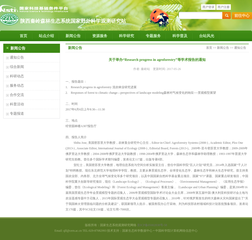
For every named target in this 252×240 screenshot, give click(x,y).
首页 (23, 36)
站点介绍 (46, 36)
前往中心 (241, 16)
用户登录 (208, 7)
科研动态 (17, 76)
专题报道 (17, 113)
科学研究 (126, 36)
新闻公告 (73, 36)
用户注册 (223, 7)
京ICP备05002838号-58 (152, 225)
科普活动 (17, 104)
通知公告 (17, 57)
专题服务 (153, 36)
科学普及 (179, 36)
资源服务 (99, 36)
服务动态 (17, 85)
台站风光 (206, 36)
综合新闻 (17, 67)
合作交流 (17, 95)
